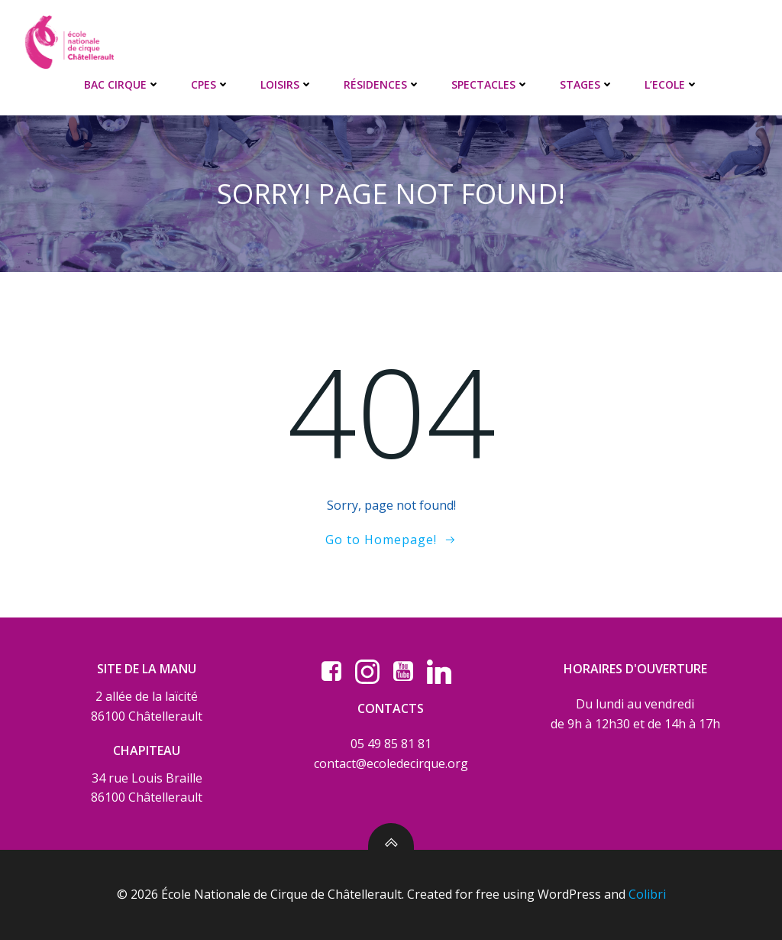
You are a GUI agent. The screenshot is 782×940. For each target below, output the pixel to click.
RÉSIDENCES (382, 84)
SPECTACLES (490, 84)
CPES (210, 84)
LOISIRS (286, 84)
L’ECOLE (672, 84)
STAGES (587, 84)
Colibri (647, 894)
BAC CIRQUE (122, 84)
